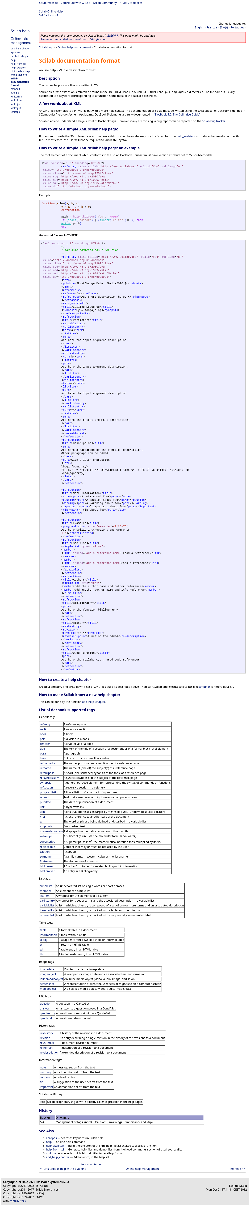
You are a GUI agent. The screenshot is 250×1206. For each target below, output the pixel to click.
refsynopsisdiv (49, 778)
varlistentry (47, 900)
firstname (46, 861)
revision (45, 1038)
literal (43, 758)
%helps (15, 92)
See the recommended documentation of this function (73, 39)
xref (42, 817)
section (44, 729)
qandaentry (47, 1013)
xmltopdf (16, 108)
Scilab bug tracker (213, 121)
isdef (72, 220)
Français (212, 27)
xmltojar (15, 104)
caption (45, 852)
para (43, 753)
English (199, 27)
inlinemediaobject (51, 979)
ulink (43, 812)
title (42, 749)
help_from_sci (18, 63)
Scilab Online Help (51, 11)
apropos (15, 52)
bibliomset (47, 866)
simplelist (46, 886)
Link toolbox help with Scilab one (20, 73)
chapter (45, 744)
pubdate (45, 802)
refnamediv (47, 763)
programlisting (49, 792)
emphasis (46, 826)
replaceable (47, 847)
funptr (105, 220)
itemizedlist (47, 910)
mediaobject (48, 989)
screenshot (47, 984)
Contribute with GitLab (75, 3)
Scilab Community (105, 3)
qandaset (46, 1018)
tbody (43, 940)
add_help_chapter (20, 48)
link (42, 807)
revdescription (49, 1052)
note (43, 1067)
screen (44, 797)
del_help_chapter (20, 56)
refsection (46, 787)
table (43, 930)
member (45, 891)
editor (66, 223)
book (43, 734)
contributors (18, 1201)
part (42, 739)
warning (45, 1072)
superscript (47, 841)
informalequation (51, 831)
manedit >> (237, 1169)
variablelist (47, 905)
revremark (46, 1048)
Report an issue (91, 1164)
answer (44, 1008)
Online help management (21, 40)
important (46, 1087)
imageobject (48, 974)
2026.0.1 (112, 35)
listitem (45, 896)
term (43, 821)
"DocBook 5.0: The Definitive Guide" (177, 114)
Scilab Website (48, 3)
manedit (15, 89)
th (41, 954)
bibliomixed (47, 871)
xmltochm (16, 96)
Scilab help (20, 30)
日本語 (224, 27)
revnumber (47, 1043)
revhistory (46, 1033)
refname (45, 768)
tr (41, 945)
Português (237, 27)
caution (45, 1077)
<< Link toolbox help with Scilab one (63, 1169)
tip (41, 1082)
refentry (45, 724)
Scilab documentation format (20, 82)
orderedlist (47, 915)
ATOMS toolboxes (131, 3)
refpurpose (47, 773)
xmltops (15, 111)
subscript (46, 836)
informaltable (49, 935)
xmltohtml (16, 100)
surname (46, 856)
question (45, 1003)
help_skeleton (18, 67)
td (41, 949)
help (13, 60)
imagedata (47, 969)
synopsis (45, 783)
